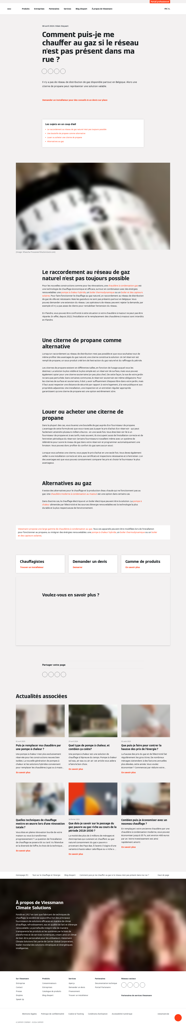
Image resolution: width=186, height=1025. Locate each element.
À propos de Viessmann (102, 9)
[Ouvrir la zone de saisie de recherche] (160, 8)
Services (67, 9)
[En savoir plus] (40, 739)
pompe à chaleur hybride (73, 292)
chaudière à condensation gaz (123, 285)
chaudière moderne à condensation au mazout (74, 494)
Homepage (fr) (22, 875)
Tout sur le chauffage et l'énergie (46, 875)
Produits (25, 9)
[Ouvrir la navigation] (9, 9)
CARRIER (40, 1022)
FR (166, 9)
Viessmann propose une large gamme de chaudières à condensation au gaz (55, 529)
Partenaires (54, 9)
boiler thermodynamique (102, 292)
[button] (178, 1017)
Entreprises (39, 9)
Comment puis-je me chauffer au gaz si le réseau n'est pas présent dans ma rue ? (114, 875)
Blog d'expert (81, 9)
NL (169, 9)
